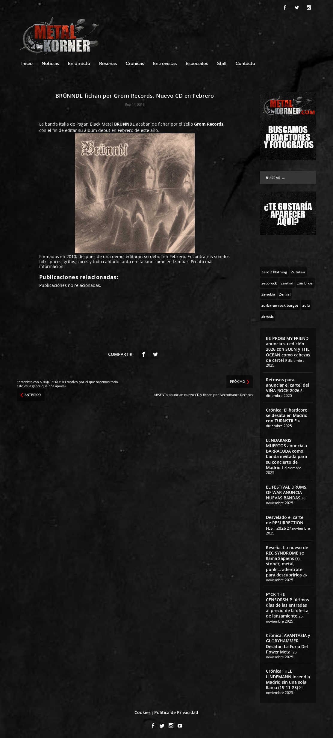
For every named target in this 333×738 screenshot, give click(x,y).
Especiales (197, 62)
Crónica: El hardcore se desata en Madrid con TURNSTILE (287, 414)
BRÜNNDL (125, 123)
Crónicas (135, 62)
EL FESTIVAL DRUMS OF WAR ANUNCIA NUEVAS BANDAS (286, 491)
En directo (79, 62)
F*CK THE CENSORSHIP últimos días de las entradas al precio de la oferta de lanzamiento (287, 604)
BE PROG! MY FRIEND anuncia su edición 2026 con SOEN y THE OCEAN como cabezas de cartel (288, 348)
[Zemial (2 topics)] (285, 293)
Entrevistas (165, 62)
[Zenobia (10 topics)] (268, 293)
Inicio (27, 62)
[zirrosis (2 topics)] (267, 315)
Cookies (142, 711)
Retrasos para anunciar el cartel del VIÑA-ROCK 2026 (287, 384)
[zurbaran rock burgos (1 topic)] (280, 304)
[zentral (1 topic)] (287, 282)
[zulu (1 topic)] (306, 304)
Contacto (245, 62)
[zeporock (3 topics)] (269, 282)
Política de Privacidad (176, 711)
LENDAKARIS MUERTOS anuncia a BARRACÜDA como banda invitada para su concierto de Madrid (286, 452)
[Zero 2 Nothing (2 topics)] (274, 271)
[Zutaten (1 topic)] (298, 271)
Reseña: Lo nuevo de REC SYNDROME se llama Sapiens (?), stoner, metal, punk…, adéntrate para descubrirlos (287, 560)
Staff (222, 62)
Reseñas (108, 62)
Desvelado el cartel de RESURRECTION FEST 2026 (285, 521)
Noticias (50, 62)
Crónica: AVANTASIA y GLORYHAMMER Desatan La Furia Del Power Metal (288, 643)
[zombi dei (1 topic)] (305, 282)
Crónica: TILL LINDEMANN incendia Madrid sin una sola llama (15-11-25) (288, 678)
